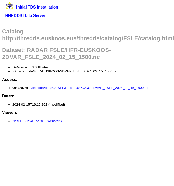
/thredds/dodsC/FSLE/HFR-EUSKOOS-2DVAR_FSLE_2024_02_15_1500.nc (89, 88)
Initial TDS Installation (37, 7)
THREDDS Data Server (24, 15)
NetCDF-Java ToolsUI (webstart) (37, 121)
